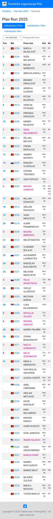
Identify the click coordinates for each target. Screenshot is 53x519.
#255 (17, 65)
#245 (17, 313)
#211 (17, 345)
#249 (17, 462)
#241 (17, 470)
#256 (17, 48)
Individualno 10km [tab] (36, 25)
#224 (17, 186)
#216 (17, 73)
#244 (17, 477)
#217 (17, 179)
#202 (17, 80)
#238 (17, 231)
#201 (17, 171)
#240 (17, 121)
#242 (17, 353)
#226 (17, 198)
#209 (17, 263)
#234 (17, 447)
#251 (17, 247)
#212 (17, 207)
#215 (17, 138)
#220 (17, 146)
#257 (17, 426)
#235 (17, 113)
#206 (17, 384)
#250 (17, 96)
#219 (17, 493)
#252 (17, 336)
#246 (17, 288)
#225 (17, 321)
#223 (17, 440)
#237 (17, 393)
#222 (17, 329)
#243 (17, 361)
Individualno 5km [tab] (12, 31)
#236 (17, 215)
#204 (17, 154)
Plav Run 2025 (21, 11)
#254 (17, 56)
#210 (17, 240)
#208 (17, 88)
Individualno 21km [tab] (13, 25)
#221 (17, 271)
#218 (17, 223)
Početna (6, 11)
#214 (17, 129)
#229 (17, 163)
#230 (17, 401)
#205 (17, 433)
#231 (17, 455)
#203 (17, 296)
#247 (17, 378)
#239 (17, 304)
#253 (17, 369)
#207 (17, 255)
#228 (17, 485)
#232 (17, 417)
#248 (17, 280)
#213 (17, 105)
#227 (17, 409)
